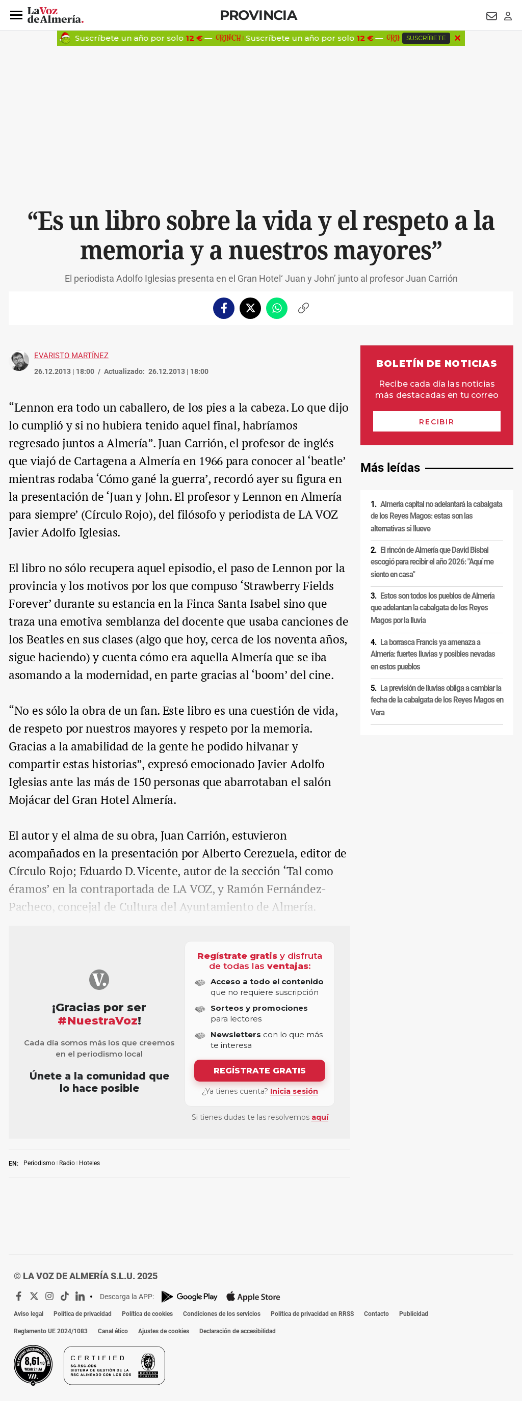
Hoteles (89, 1163)
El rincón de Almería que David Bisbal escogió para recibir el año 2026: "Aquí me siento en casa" (432, 562)
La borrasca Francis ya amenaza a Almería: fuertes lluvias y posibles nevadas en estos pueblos (433, 654)
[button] (16, 15)
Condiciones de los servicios (221, 1313)
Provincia (258, 15)
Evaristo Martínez (71, 355)
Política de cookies (147, 1313)
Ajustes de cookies (163, 1331)
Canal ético (113, 1331)
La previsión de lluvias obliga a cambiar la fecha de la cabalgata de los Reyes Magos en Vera (437, 700)
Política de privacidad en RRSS (312, 1313)
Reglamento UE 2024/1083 (51, 1331)
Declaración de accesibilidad (237, 1331)
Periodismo (39, 1163)
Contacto (376, 1313)
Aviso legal (28, 1313)
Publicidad (413, 1313)
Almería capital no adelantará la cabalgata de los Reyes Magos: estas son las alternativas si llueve (436, 516)
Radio (67, 1163)
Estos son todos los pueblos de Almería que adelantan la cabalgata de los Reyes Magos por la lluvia (432, 608)
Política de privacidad (83, 1313)
